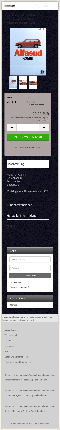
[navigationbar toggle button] (54, 6)
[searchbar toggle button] (38, 6)
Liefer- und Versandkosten (16, 357)
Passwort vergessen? (19, 287)
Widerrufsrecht (11, 335)
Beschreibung (15, 164)
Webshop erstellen (19, 424)
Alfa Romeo (43, 29)
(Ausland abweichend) (35, 105)
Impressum (9, 346)
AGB (6, 351)
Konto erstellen (16, 282)
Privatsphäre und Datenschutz (18, 362)
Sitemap (13, 305)
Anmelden (30, 276)
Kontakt (8, 340)
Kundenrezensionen (19, 205)
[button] (11, 127)
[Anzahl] (27, 127)
